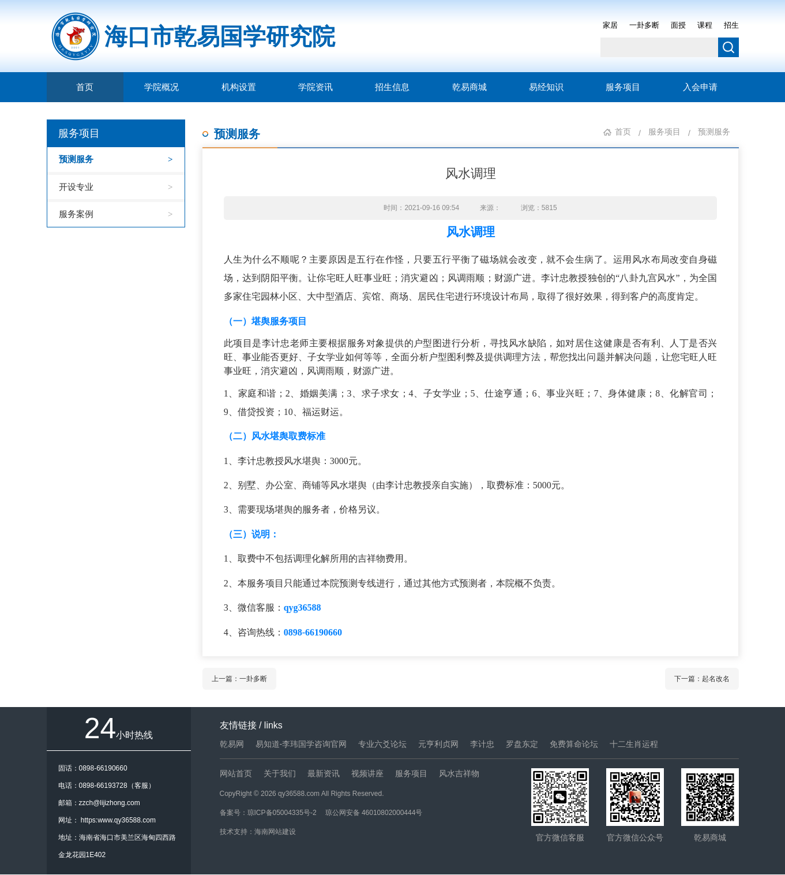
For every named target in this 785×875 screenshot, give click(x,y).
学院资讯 (315, 87)
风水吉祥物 (459, 773)
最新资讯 (323, 773)
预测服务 (76, 159)
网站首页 (236, 773)
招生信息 (392, 87)
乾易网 (232, 744)
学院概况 (161, 87)
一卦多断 (644, 25)
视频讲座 (367, 773)
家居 (610, 25)
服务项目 (623, 87)
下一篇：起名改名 (702, 679)
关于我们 (280, 773)
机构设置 (238, 87)
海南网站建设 (275, 832)
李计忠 (482, 744)
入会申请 (700, 87)
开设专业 (76, 187)
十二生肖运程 (634, 744)
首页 (84, 87)
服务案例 (76, 214)
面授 (678, 25)
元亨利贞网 (438, 744)
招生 (731, 25)
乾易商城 (469, 87)
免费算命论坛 (574, 744)
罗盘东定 (522, 744)
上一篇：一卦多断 (239, 679)
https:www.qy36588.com (118, 820)
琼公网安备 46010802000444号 (374, 813)
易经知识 (546, 87)
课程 (704, 25)
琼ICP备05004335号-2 (282, 813)
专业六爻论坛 (382, 744)
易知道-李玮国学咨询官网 (301, 744)
